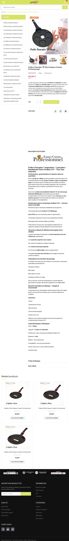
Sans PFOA (4, 506)
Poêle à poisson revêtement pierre (13, 26)
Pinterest (66, 111)
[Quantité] (38, 102)
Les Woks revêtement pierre (11, 41)
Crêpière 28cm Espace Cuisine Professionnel (51, 408)
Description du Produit (36, 151)
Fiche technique (34, 361)
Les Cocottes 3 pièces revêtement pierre (13, 54)
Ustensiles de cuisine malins (11, 94)
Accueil (6, 17)
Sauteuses (39, 512)
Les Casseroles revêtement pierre (13, 34)
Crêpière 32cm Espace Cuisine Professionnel (17, 452)
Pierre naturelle (5, 509)
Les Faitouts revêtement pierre (12, 48)
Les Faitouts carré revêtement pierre (12, 71)
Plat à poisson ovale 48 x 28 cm (12, 83)
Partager (55, 111)
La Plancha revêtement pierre (12, 76)
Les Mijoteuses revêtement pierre (13, 45)
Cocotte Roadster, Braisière (11, 80)
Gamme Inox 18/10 (9, 91)
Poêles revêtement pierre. (11, 22)
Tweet (60, 111)
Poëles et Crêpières (41, 509)
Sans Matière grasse (7, 512)
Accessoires (39, 518)
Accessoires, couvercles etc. (11, 66)
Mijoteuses (39, 515)
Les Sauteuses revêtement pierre (13, 30)
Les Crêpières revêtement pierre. (13, 37)
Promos (38, 506)
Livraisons (39, 496)
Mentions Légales (41, 487)
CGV (37, 493)
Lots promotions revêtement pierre (13, 62)
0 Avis (40, 73)
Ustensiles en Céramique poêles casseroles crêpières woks (13, 100)
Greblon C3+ (4, 515)
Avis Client (32, 366)
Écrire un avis (48, 73)
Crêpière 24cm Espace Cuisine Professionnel (17, 408)
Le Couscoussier (8, 87)
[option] (33, 59)
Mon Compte (39, 490)
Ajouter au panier (17, 418)
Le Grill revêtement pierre (11, 58)
